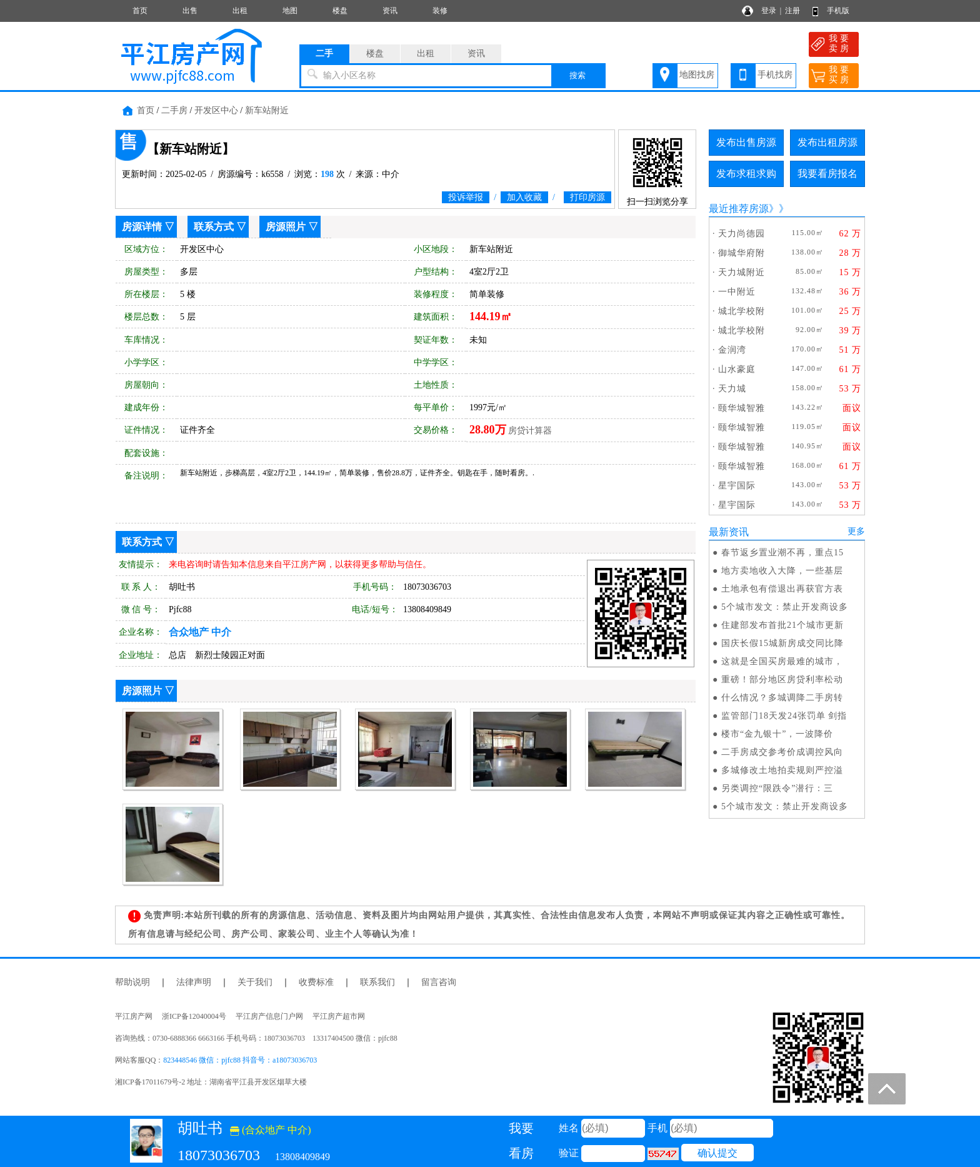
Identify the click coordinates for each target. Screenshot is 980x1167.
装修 (440, 10)
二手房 (174, 110)
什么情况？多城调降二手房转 (782, 697)
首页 (140, 10)
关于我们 (255, 982)
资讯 (390, 10)
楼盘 (340, 10)
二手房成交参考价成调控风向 (782, 752)
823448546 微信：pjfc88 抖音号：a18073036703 (240, 1060)
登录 (768, 10)
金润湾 (732, 350)
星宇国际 (737, 485)
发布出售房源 (746, 142)
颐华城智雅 (741, 408)
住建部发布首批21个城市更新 (782, 625)
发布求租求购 (746, 173)
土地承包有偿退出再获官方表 (782, 589)
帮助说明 (132, 982)
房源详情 (142, 226)
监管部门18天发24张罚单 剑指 (784, 715)
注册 (792, 10)
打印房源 (587, 197)
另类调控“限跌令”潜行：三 (777, 788)
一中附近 (737, 291)
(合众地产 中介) (270, 1129)
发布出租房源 (828, 142)
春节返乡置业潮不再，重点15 (782, 552)
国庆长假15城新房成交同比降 (782, 643)
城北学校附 (741, 311)
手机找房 (775, 74)
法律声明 (193, 982)
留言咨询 (438, 982)
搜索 (577, 75)
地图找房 (696, 74)
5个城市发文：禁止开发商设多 (784, 607)
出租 (240, 10)
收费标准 (316, 982)
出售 (190, 10)
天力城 (732, 388)
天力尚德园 (741, 233)
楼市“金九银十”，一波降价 (777, 734)
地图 (290, 10)
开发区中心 (216, 110)
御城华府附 (741, 253)
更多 (856, 531)
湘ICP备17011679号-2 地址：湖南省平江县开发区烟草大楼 (214, 1082)
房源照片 (286, 226)
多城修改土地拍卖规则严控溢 (782, 770)
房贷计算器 (530, 430)
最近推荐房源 (739, 208)
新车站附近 (267, 110)
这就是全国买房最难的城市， (782, 661)
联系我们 (377, 982)
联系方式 (214, 226)
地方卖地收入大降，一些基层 (782, 570)
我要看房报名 (828, 173)
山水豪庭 (737, 369)
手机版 (838, 10)
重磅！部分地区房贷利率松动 (782, 679)
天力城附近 (741, 272)
